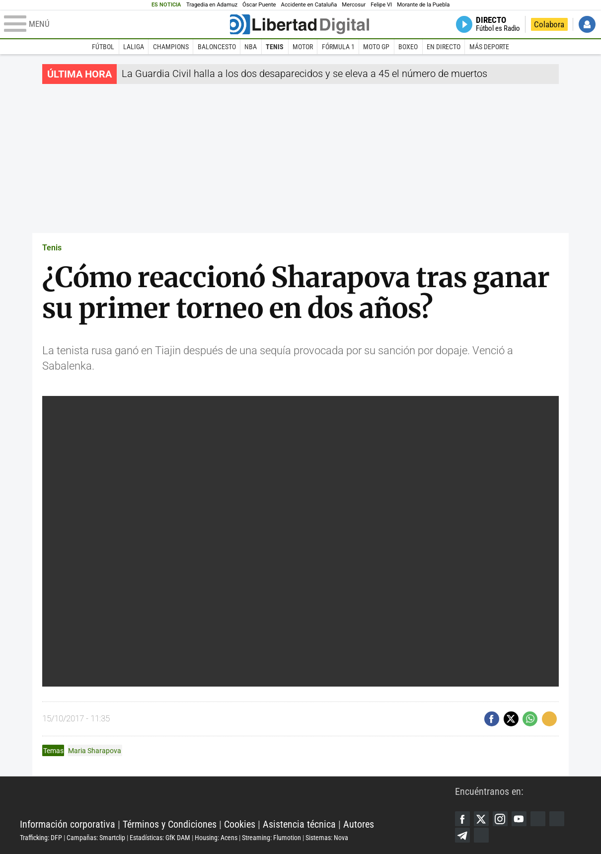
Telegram (462, 835)
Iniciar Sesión (587, 24)
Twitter (481, 818)
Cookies (239, 824)
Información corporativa (67, 824)
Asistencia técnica (299, 824)
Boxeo (408, 47)
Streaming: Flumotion (271, 838)
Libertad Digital (237, 799)
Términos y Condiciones (170, 824)
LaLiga (133, 47)
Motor (303, 47)
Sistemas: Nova (326, 838)
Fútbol (103, 47)
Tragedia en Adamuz (211, 4)
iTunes (481, 835)
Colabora (549, 24)
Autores (358, 824)
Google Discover (537, 818)
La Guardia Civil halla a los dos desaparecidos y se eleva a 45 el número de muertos (304, 73)
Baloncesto (217, 47)
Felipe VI (381, 4)
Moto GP (376, 47)
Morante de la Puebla (423, 4)
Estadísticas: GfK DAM (160, 838)
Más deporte (489, 47)
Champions (171, 47)
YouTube (519, 818)
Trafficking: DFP (41, 838)
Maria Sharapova (94, 751)
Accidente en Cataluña (309, 4)
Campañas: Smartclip (96, 838)
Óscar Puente (259, 4)
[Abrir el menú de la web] (116, 24)
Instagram (500, 818)
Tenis (275, 47)
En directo (443, 47)
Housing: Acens (216, 838)
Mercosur (354, 4)
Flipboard (556, 818)
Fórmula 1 (338, 47)
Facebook (462, 818)
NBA (250, 47)
